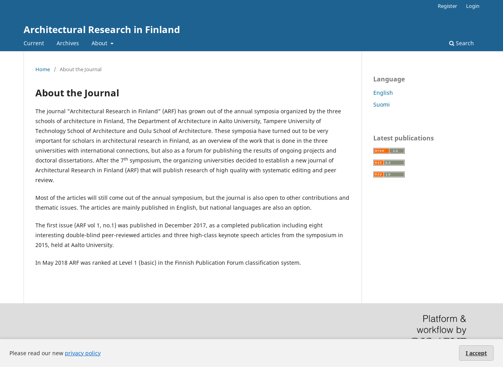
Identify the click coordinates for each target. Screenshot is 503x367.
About (100, 43)
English (383, 92)
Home (42, 69)
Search (461, 43)
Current (34, 43)
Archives (68, 43)
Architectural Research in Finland (102, 29)
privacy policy (83, 353)
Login (472, 5)
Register (447, 5)
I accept (476, 353)
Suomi (381, 104)
